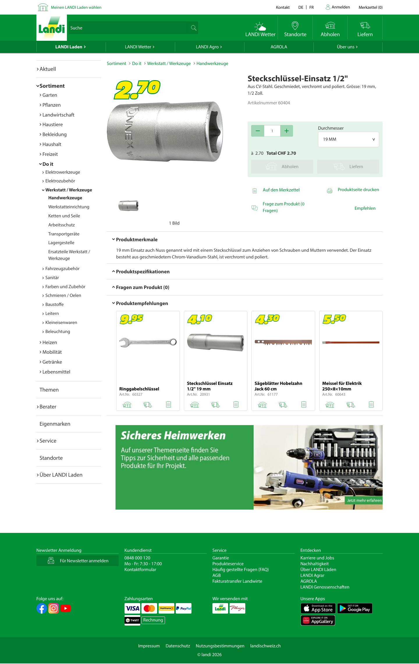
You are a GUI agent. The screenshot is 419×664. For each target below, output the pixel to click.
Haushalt (51, 144)
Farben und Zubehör (65, 287)
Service (48, 440)
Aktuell (48, 68)
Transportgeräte (63, 234)
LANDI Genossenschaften (325, 587)
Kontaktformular (141, 570)
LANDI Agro (207, 47)
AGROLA (279, 47)
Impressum (149, 646)
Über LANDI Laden (61, 474)
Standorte (51, 457)
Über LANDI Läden (318, 570)
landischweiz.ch (265, 646)
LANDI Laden (68, 47)
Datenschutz (178, 646)
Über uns (345, 47)
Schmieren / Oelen (63, 295)
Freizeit (50, 154)
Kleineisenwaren (61, 322)
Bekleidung (54, 134)
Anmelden (341, 7)
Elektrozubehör (60, 181)
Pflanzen (51, 104)
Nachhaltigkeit (315, 564)
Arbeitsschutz (61, 225)
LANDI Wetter (138, 47)
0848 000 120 (137, 558)
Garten (49, 94)
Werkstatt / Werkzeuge (68, 190)
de (301, 7)
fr (311, 7)
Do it (47, 164)
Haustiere (52, 124)
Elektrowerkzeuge (62, 172)
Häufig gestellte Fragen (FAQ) (240, 570)
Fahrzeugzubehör (62, 269)
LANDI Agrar (312, 575)
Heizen (49, 342)
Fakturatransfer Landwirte (237, 581)
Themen (49, 389)
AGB (216, 575)
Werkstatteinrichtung (68, 207)
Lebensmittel (56, 371)
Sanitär (52, 278)
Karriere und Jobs (317, 558)
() (371, 7)
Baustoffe (54, 304)
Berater (48, 406)
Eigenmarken (55, 423)
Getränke (52, 361)
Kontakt (283, 7)
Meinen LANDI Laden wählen (76, 7)
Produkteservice (228, 564)
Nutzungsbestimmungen (220, 646)
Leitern (52, 313)
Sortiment (52, 85)
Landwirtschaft (58, 114)
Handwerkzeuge (65, 198)
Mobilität (52, 351)
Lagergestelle (61, 243)
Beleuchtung (57, 331)
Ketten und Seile (64, 216)
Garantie (220, 558)
